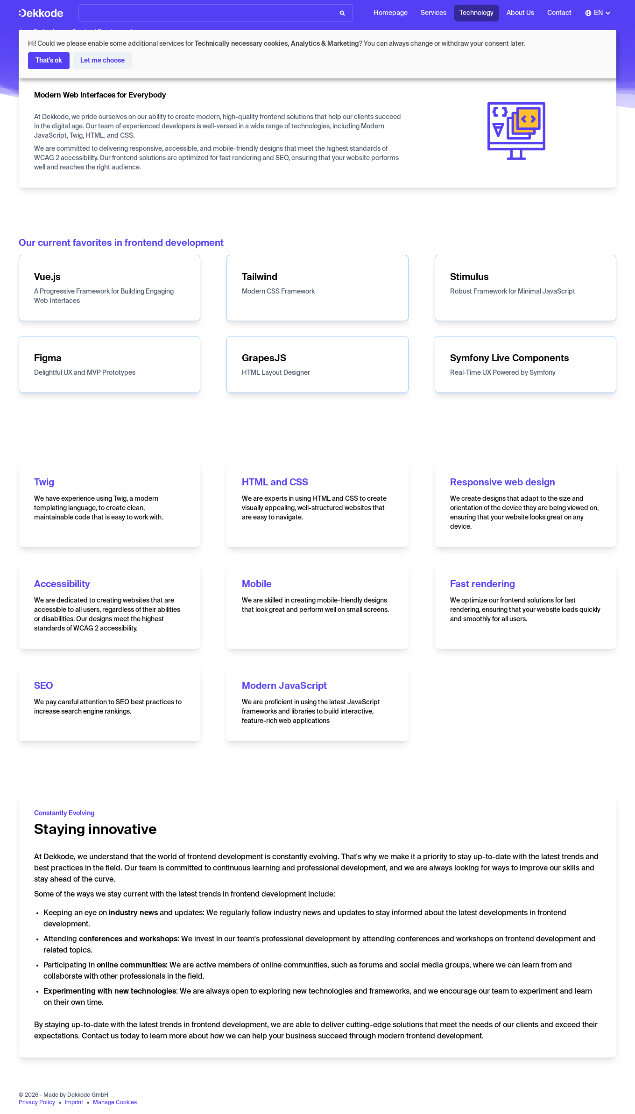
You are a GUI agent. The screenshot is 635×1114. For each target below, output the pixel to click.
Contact (559, 13)
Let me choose (102, 60)
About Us (520, 13)
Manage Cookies (115, 1103)
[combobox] (597, 13)
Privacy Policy (37, 1103)
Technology (476, 13)
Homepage (391, 13)
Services (433, 13)
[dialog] (317, 54)
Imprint (74, 1103)
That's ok (48, 60)
